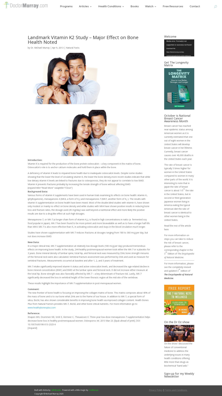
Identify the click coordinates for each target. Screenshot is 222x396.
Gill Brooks (56, 390)
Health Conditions (109, 6)
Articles (84, 6)
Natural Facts (72, 47)
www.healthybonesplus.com (42, 307)
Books (135, 6)
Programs (66, 6)
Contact (195, 6)
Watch (149, 6)
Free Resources (173, 6)
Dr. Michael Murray (40, 47)
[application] (179, 47)
